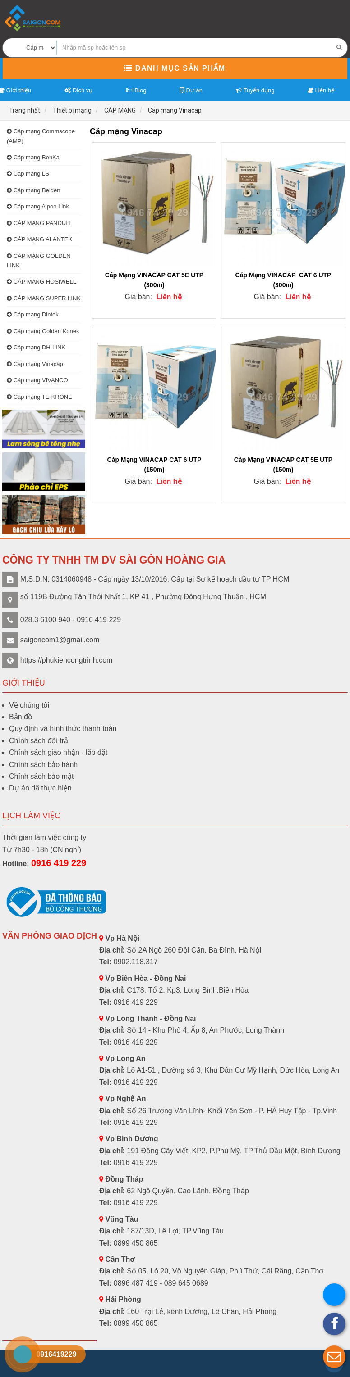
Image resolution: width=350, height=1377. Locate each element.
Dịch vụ (78, 90)
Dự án (191, 90)
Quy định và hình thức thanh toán (62, 728)
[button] (334, 1356)
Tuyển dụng (255, 90)
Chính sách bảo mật (41, 776)
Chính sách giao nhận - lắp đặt (58, 752)
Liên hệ (321, 90)
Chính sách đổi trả (38, 741)
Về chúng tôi (29, 705)
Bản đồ (20, 717)
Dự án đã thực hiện (40, 788)
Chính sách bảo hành (43, 764)
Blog (136, 90)
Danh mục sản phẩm (174, 68)
